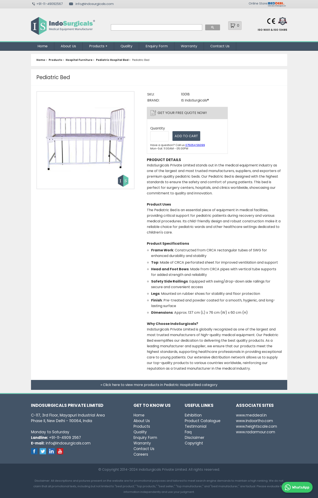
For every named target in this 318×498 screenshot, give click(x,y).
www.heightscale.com (256, 426)
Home (42, 46)
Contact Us (220, 46)
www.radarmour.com (255, 432)
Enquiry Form (157, 46)
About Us (68, 46)
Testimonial (195, 426)
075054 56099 (195, 145)
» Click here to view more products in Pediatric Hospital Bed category (159, 384)
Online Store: (258, 3)
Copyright (194, 443)
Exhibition (193, 415)
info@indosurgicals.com (95, 4)
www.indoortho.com (254, 420)
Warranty (189, 46)
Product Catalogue (202, 420)
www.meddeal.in (251, 415)
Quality (126, 46)
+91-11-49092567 (49, 4)
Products (96, 46)
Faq (188, 432)
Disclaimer (194, 437)
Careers (140, 454)
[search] (156, 27)
